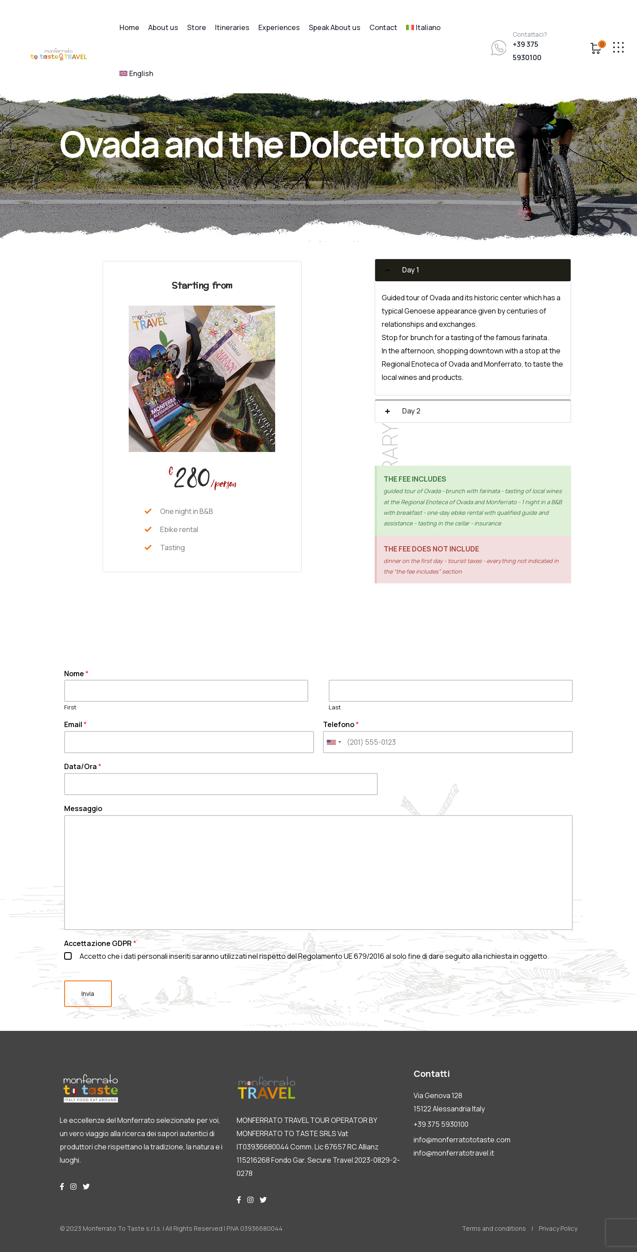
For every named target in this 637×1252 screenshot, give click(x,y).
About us (163, 27)
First (70, 707)
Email (75, 724)
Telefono (341, 724)
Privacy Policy (558, 1228)
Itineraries (232, 27)
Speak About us (335, 27)
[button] (473, 270)
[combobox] (333, 742)
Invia (88, 993)
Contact (383, 27)
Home (129, 27)
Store (196, 27)
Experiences (279, 27)
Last (335, 707)
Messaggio (83, 808)
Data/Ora (82, 766)
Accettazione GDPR (100, 943)
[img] (62, 1186)
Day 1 (410, 270)
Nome (76, 673)
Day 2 (411, 411)
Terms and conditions (494, 1228)
